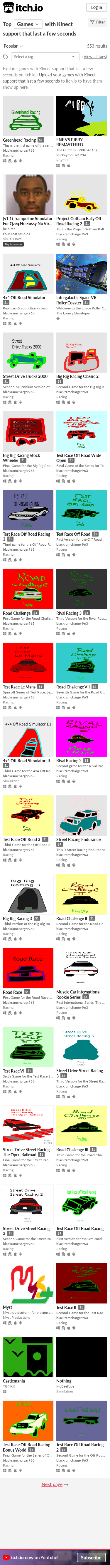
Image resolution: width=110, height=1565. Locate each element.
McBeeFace (65, 1386)
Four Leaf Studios (16, 234)
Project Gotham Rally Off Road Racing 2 (78, 221)
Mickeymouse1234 (71, 155)
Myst (7, 1307)
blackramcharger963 (19, 150)
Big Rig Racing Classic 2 (77, 376)
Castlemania (14, 1380)
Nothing (63, 1380)
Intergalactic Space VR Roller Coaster (76, 300)
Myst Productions (16, 1317)
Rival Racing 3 (69, 613)
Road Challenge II (71, 918)
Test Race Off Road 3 (21, 839)
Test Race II (66, 1307)
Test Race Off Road (73, 534)
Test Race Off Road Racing (80, 1228)
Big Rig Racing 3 (17, 918)
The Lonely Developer (73, 313)
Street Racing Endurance (78, 839)
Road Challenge (17, 613)
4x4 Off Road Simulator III (26, 760)
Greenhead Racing (19, 140)
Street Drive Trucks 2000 (25, 376)
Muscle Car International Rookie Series (78, 994)
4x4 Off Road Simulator (24, 297)
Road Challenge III (72, 1149)
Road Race (12, 992)
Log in (96, 7)
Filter (97, 22)
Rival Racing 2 (69, 760)
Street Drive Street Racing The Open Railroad (26, 1152)
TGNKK (9, 1386)
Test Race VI (13, 1070)
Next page (52, 1484)
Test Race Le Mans (19, 686)
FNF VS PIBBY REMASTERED (69, 142)
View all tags (95, 56)
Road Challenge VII (73, 686)
